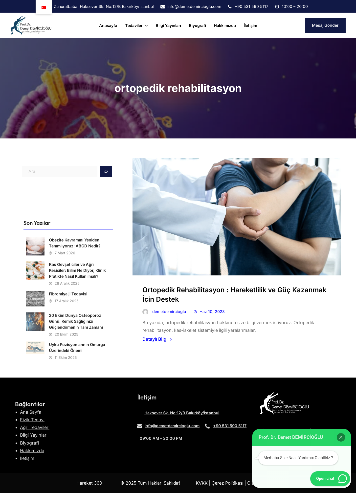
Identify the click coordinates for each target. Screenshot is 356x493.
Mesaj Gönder (325, 25)
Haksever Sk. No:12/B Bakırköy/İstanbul (181, 416)
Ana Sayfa (30, 440)
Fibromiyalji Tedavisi (68, 369)
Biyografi (29, 471)
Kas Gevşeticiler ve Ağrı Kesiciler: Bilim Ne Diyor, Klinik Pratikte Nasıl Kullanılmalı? (77, 345)
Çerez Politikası (228, 483)
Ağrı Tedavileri (34, 456)
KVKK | (203, 483)
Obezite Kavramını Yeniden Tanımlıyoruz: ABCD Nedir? (75, 318)
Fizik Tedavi (32, 448)
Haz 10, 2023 (212, 311)
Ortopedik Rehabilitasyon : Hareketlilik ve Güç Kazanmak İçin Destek (234, 294)
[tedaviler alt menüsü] (146, 25)
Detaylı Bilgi (155, 339)
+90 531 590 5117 (229, 429)
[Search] (106, 172)
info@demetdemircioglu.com (172, 429)
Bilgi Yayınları (33, 464)
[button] (341, 437)
